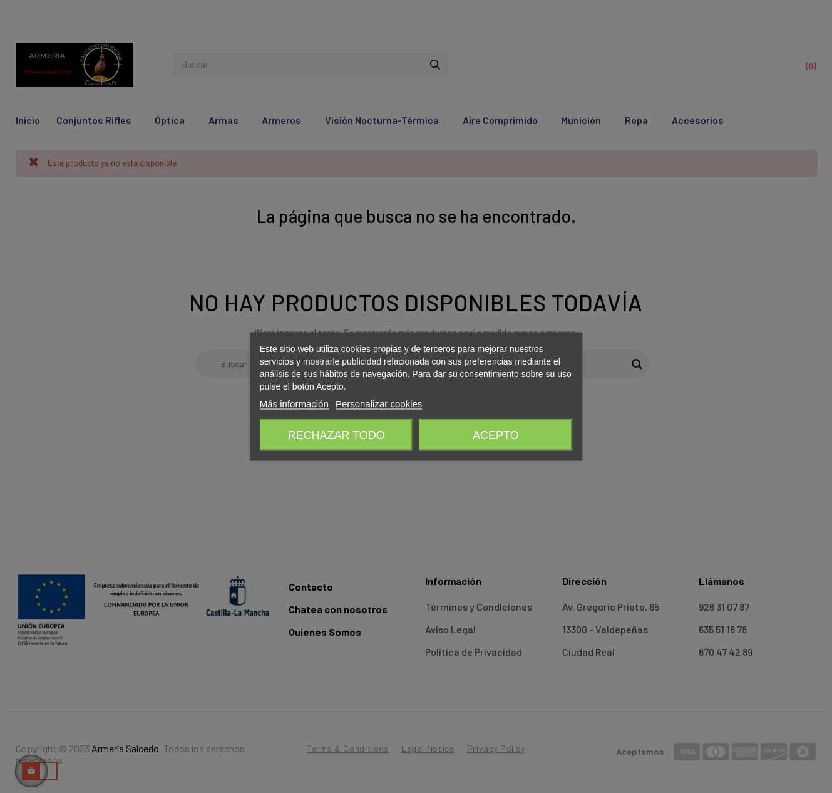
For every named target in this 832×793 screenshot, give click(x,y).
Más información (294, 403)
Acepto (496, 435)
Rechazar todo (335, 435)
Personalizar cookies (379, 403)
